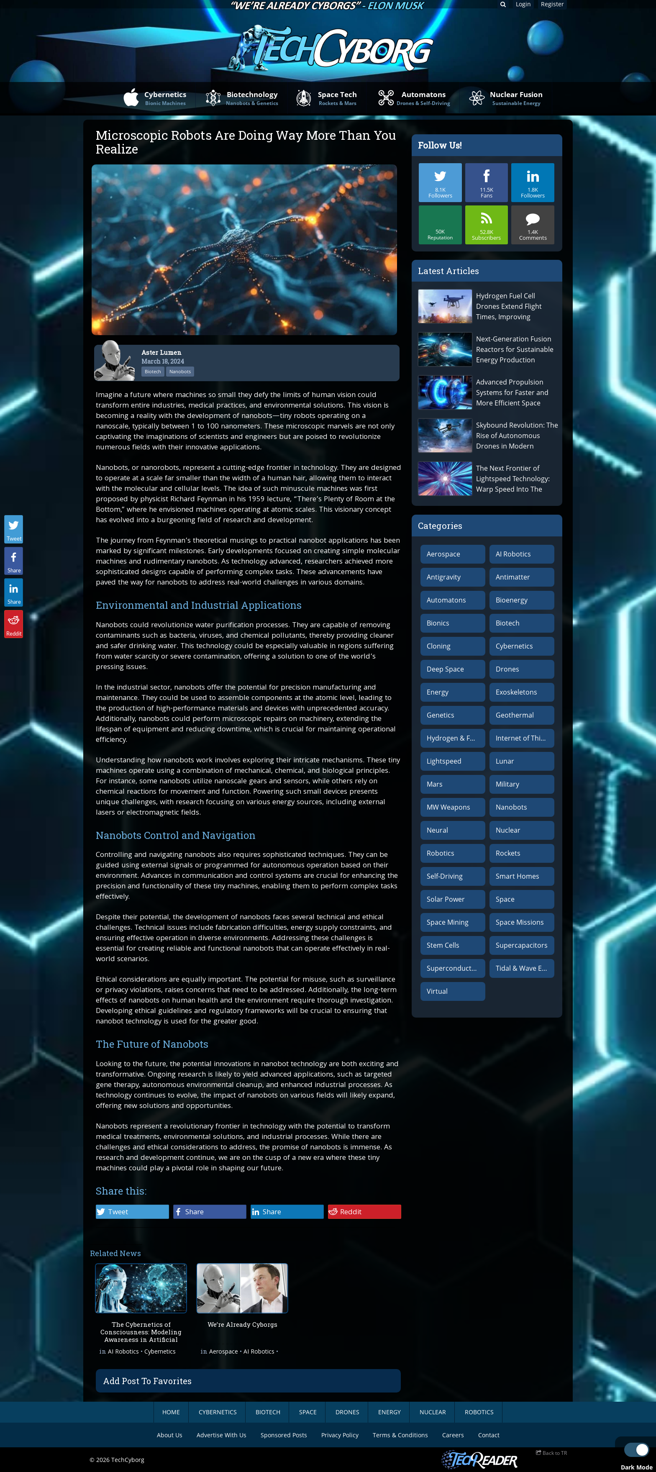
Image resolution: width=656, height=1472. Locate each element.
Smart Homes (517, 876)
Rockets (508, 853)
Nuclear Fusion (516, 98)
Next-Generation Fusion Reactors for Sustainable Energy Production (515, 349)
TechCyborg (127, 1460)
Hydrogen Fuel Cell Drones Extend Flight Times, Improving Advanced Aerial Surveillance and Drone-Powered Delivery (514, 306)
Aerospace (223, 1352)
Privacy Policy (340, 1435)
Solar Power (446, 899)
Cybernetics (165, 98)
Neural (437, 830)
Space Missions (520, 922)
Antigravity (444, 577)
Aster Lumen (161, 352)
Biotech (153, 371)
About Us (169, 1435)
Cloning (439, 646)
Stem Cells (443, 945)
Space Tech (337, 98)
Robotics (440, 853)
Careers (453, 1435)
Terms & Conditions (400, 1435)
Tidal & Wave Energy (525, 968)
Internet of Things (524, 738)
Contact (489, 1435)
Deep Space (445, 669)
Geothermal (515, 715)
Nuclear (508, 830)
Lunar (505, 761)
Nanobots (180, 371)
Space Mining (448, 922)
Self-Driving (445, 876)
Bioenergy (512, 600)
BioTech (268, 1412)
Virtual (437, 991)
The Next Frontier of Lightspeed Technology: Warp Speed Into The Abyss (513, 479)
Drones (507, 669)
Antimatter (513, 577)
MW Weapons (448, 807)
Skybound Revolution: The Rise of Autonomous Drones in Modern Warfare (517, 436)
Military (507, 784)
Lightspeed (444, 761)
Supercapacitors (522, 945)
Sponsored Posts (284, 1435)
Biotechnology (252, 98)
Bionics (438, 623)
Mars (435, 784)
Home (171, 1412)
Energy (437, 692)
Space (505, 899)
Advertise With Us (221, 1435)
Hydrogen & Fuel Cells (456, 738)
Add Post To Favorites (147, 1380)
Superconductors (454, 968)
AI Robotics (123, 1352)
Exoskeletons (516, 692)
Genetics (440, 715)
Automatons (423, 98)
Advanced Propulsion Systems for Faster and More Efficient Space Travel (512, 392)
